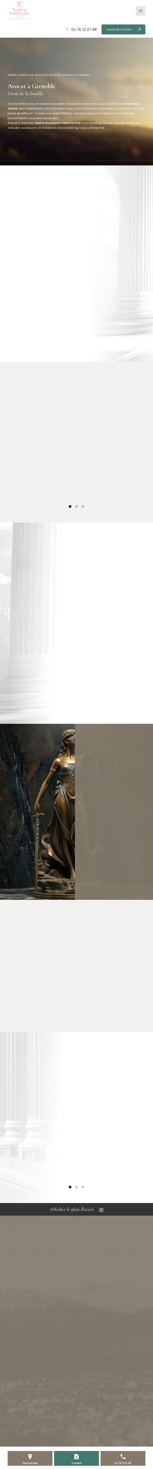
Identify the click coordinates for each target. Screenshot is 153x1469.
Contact (76, 1463)
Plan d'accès (30, 1463)
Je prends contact (123, 29)
